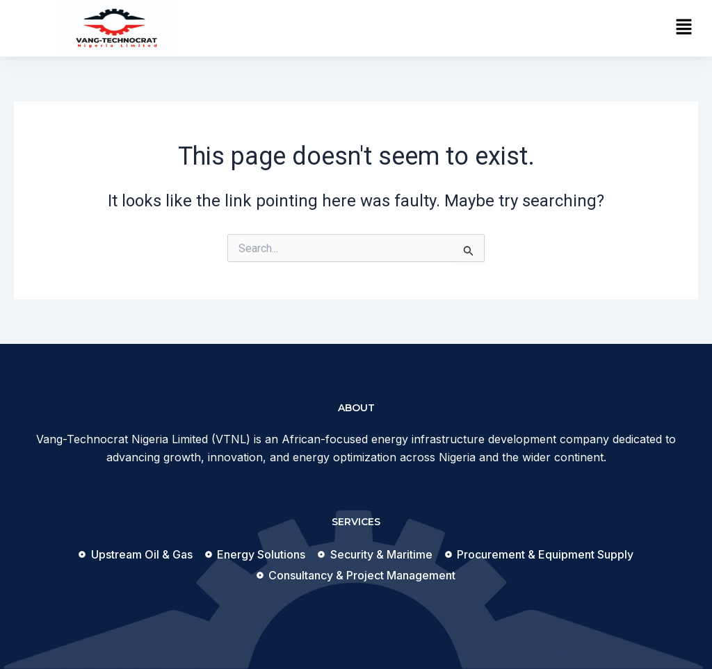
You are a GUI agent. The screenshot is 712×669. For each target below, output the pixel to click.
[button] (684, 28)
